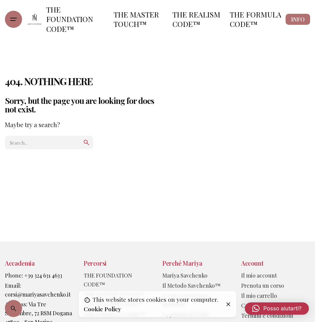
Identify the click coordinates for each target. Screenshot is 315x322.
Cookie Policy (102, 309)
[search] (86, 142)
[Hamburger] (13, 19)
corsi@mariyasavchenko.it (38, 294)
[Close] (228, 304)
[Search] (13, 308)
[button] (277, 308)
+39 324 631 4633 (43, 275)
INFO (298, 19)
